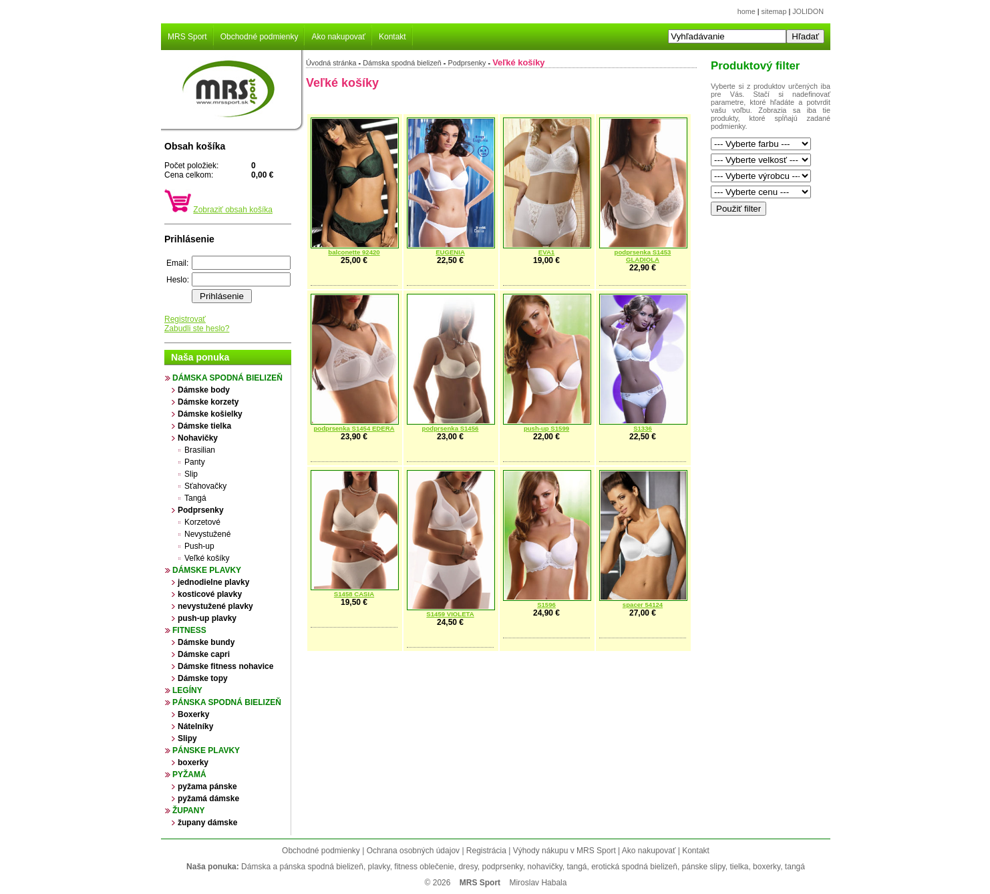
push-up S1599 (546, 428)
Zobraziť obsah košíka (233, 209)
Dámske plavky (206, 570)
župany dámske (207, 822)
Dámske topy (203, 678)
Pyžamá (189, 774)
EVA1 (546, 252)
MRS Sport (187, 36)
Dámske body (204, 390)
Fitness (189, 630)
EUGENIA (450, 252)
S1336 (642, 428)
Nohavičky (198, 438)
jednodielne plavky (213, 582)
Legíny (187, 690)
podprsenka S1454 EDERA (353, 428)
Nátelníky (195, 726)
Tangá (195, 498)
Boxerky (193, 714)
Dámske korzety (208, 402)
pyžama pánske (207, 786)
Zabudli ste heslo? (196, 328)
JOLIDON (808, 11)
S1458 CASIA (354, 594)
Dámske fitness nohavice (225, 666)
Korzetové (202, 522)
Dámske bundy (206, 642)
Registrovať (185, 319)
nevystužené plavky (215, 606)
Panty (194, 462)
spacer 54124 (643, 604)
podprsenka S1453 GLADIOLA (643, 255)
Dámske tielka (204, 426)
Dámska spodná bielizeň (227, 378)
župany (188, 810)
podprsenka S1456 (450, 428)
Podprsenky (201, 510)
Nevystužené (207, 534)
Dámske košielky (210, 414)
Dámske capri (204, 654)
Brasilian (199, 450)
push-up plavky (207, 618)
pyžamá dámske (208, 798)
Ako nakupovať (338, 36)
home (746, 11)
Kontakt (392, 36)
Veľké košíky (207, 558)
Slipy (187, 738)
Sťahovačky (205, 486)
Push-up (199, 546)
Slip (191, 474)
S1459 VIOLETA (450, 614)
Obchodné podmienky (259, 36)
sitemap (774, 11)
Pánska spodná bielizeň (226, 702)
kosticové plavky (210, 594)
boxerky (193, 762)
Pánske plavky (206, 750)
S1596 (546, 604)
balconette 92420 (353, 252)
